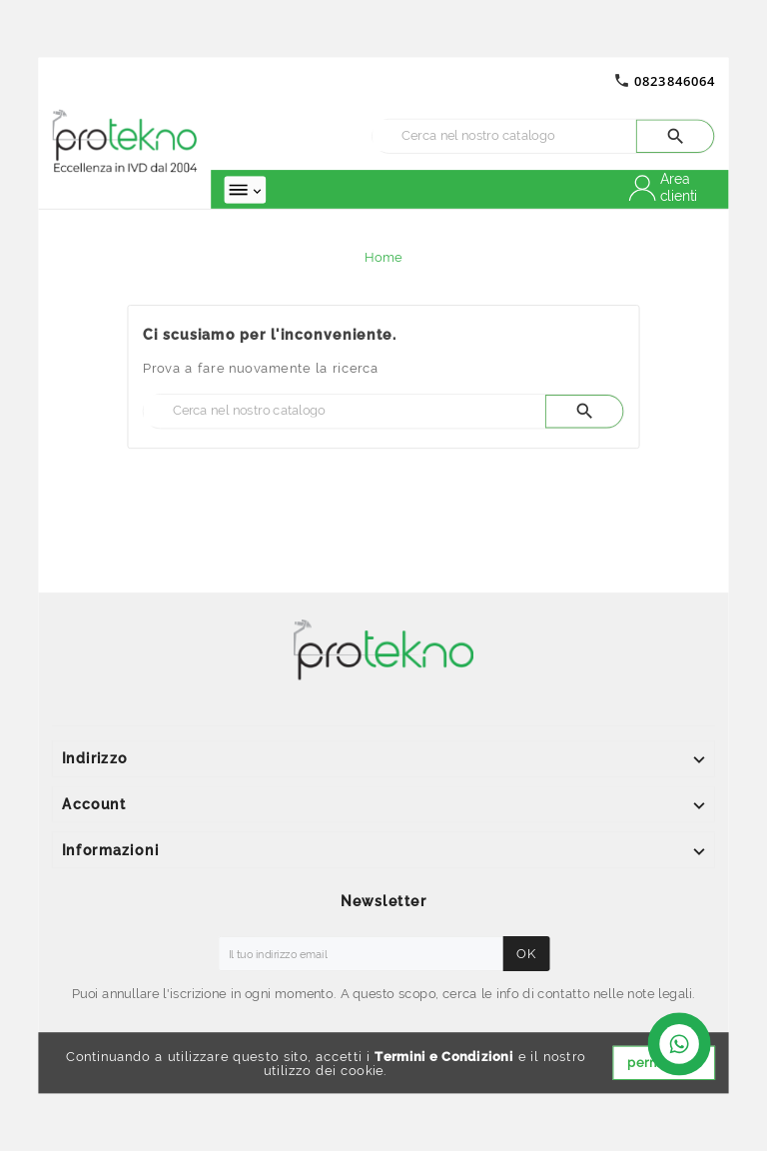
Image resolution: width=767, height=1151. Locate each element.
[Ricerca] (504, 136)
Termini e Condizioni (444, 1057)
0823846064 (674, 80)
